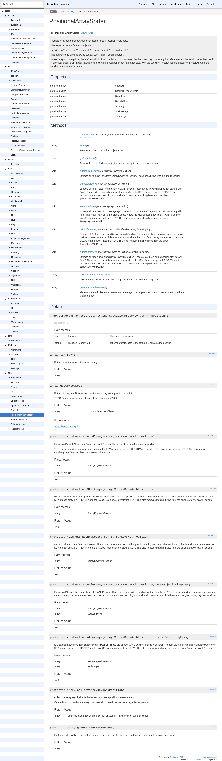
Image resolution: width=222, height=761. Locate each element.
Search (210, 4)
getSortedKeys (87, 158)
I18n (13, 220)
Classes (143, 4)
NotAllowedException (21, 131)
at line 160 (212, 488)
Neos (7, 11)
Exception (16, 25)
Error (10, 159)
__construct (86, 134)
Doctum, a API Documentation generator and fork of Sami (193, 757)
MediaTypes (16, 396)
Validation (16, 80)
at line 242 (212, 636)
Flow (10, 168)
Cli (12, 187)
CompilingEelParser (20, 90)
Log (13, 224)
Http (13, 215)
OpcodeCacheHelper (21, 405)
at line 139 (212, 435)
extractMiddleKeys (89, 171)
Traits (188, 4)
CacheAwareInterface (21, 43)
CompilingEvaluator (20, 94)
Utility (13, 155)
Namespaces (159, 4)
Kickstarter (13, 345)
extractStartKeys (88, 183)
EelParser (15, 108)
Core (13, 206)
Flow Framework (58, 4)
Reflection (16, 257)
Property (15, 252)
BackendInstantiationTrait (23, 38)
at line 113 (212, 385)
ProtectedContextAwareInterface (26, 150)
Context (14, 99)
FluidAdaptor (14, 299)
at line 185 (212, 536)
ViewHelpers (17, 322)
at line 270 (212, 689)
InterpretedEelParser (20, 122)
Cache (11, 15)
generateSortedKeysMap (92, 287)
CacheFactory (17, 48)
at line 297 (212, 727)
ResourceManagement (22, 261)
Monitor (14, 229)
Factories (15, 340)
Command (16, 192)
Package (15, 136)
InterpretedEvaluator (20, 127)
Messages (16, 164)
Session (15, 271)
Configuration (17, 201)
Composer (16, 196)
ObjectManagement (20, 238)
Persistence (17, 247)
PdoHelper (16, 410)
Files (13, 391)
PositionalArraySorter (22, 415)
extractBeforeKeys (89, 229)
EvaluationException (20, 113)
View (13, 317)
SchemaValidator (19, 424)
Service (14, 312)
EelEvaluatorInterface (21, 103)
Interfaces (176, 4)
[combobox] (22, 4)
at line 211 (212, 583)
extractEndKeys (88, 206)
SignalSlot (16, 275)
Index (199, 4)
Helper (14, 76)
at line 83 (212, 315)
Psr (13, 34)
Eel (9, 66)
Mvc (13, 233)
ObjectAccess (17, 401)
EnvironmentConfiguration (23, 57)
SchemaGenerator (19, 419)
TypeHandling (17, 429)
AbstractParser (18, 85)
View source (87, 33)
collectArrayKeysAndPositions (95, 274)
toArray (83, 145)
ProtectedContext (19, 145)
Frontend (15, 29)
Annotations (17, 173)
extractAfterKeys (88, 252)
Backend (15, 20)
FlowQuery (16, 71)
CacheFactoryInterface (21, 52)
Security (15, 266)
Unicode (15, 382)
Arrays (14, 387)
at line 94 (212, 354)
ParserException (18, 141)
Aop (13, 178)
